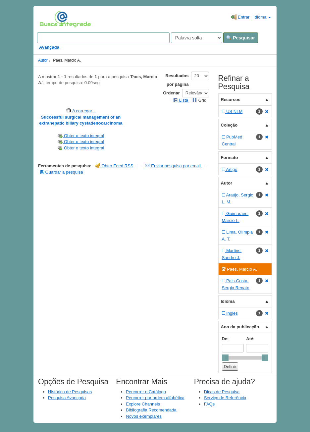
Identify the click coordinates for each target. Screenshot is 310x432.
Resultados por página (176, 80)
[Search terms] (103, 37)
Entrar (240, 17)
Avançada (49, 47)
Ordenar (171, 92)
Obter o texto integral (80, 135)
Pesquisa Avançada (67, 397)
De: (225, 338)
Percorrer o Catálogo (146, 391)
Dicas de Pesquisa (222, 391)
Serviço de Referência (225, 397)
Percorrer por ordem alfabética (155, 397)
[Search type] (196, 37)
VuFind (49, 19)
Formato (229, 157)
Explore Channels (143, 404)
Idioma (262, 17)
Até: (250, 338)
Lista (181, 100)
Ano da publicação (240, 326)
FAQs (209, 404)
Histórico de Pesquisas (70, 391)
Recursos (230, 99)
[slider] (225, 357)
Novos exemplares (144, 416)
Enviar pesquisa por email (173, 165)
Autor (43, 60)
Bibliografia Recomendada (151, 409)
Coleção (229, 125)
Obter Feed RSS (114, 165)
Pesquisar (240, 37)
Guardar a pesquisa (61, 172)
